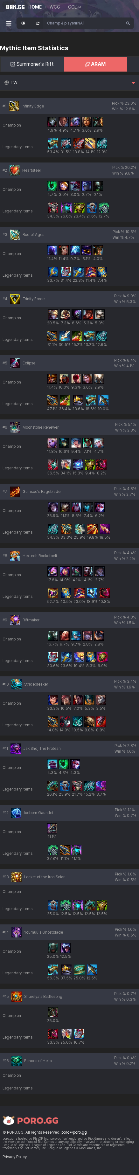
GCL (74, 7)
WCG (55, 7)
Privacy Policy (15, 1157)
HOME (35, 7)
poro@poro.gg (74, 1132)
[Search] (128, 23)
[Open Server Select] (30, 23)
